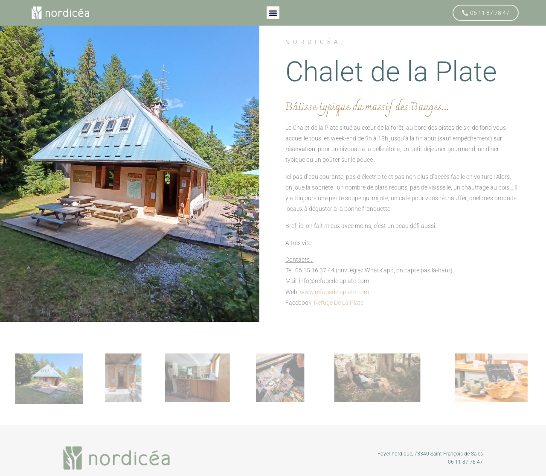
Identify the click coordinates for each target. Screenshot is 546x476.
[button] (273, 12)
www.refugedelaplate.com (334, 292)
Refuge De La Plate (338, 302)
